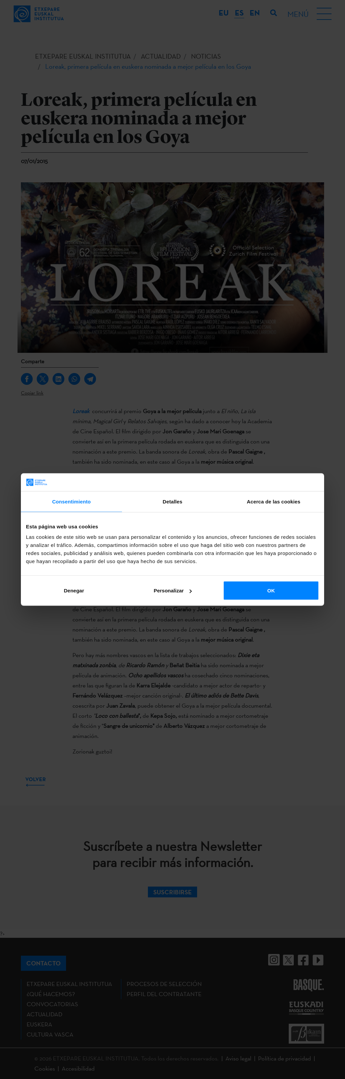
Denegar (74, 590)
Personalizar (173, 590)
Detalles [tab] (172, 501)
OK (271, 590)
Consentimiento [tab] (71, 501)
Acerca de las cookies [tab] (274, 501)
